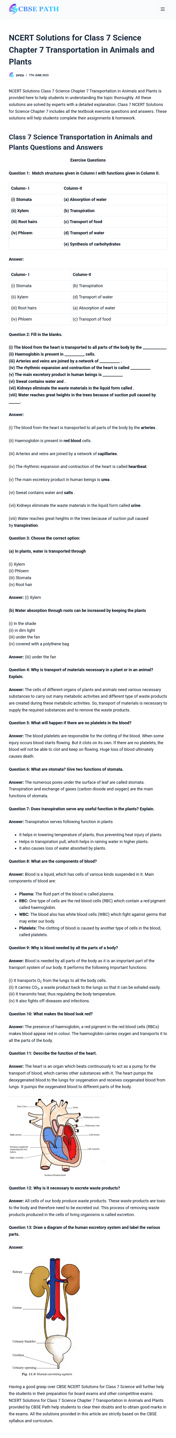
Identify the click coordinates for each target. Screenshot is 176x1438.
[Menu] (162, 9)
